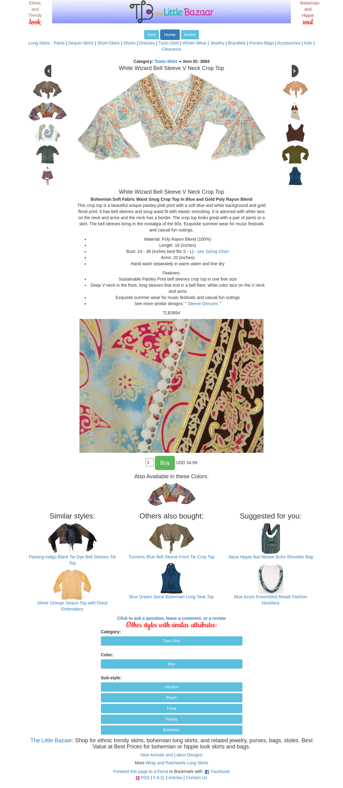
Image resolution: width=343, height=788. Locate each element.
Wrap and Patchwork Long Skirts (177, 762)
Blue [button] (171, 664)
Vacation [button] (171, 687)
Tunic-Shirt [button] (171, 641)
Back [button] (152, 35)
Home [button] (169, 34)
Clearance (171, 49)
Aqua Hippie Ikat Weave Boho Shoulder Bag (271, 556)
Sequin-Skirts (81, 43)
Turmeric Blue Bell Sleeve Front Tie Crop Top (171, 556)
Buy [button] (165, 463)
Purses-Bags (261, 43)
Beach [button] (171, 698)
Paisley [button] (172, 719)
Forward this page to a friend (140, 771)
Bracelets (237, 43)
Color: (107, 654)
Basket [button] (190, 35)
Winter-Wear (194, 43)
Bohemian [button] (171, 730)
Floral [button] (171, 708)
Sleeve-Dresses (203, 303)
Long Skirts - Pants (47, 43)
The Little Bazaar (51, 740)
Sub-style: (111, 677)
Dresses (147, 43)
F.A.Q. (159, 777)
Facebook (220, 771)
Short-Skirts (108, 43)
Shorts (129, 43)
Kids (308, 43)
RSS (145, 777)
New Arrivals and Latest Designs (171, 754)
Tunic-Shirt (168, 43)
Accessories (288, 43)
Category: (111, 631)
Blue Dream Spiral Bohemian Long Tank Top (171, 596)
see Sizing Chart (213, 251)
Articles (175, 777)
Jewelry (217, 43)
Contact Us (196, 777)
